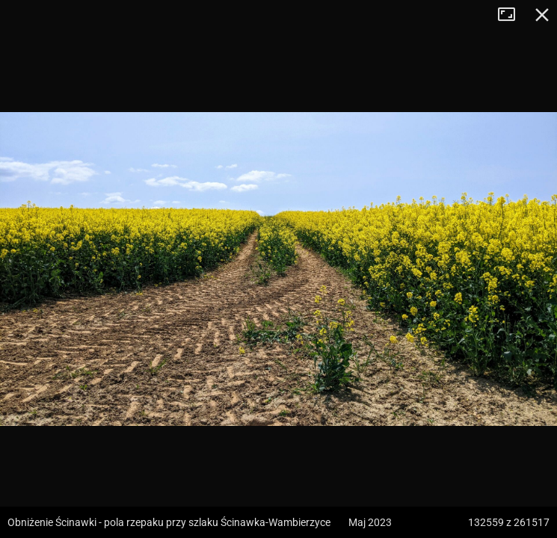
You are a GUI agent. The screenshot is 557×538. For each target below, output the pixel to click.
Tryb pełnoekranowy (512, 15)
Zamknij (542, 15)
